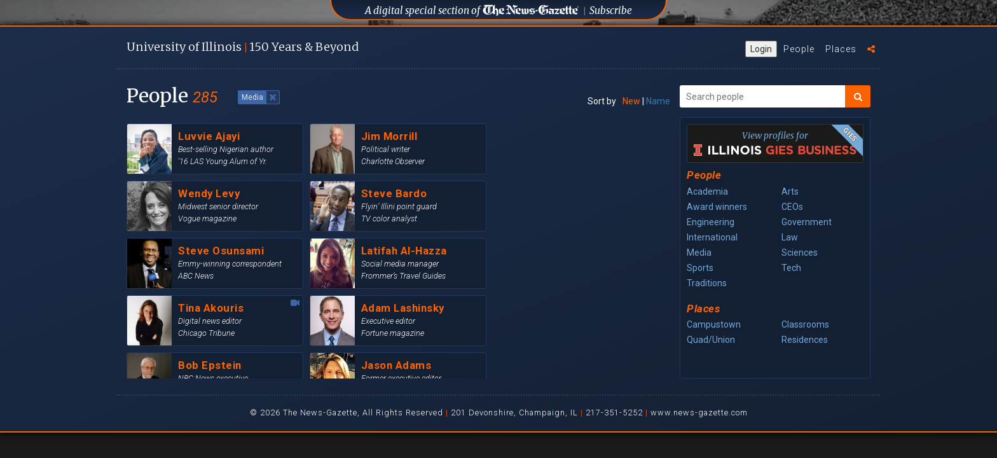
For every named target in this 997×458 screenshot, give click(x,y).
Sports (700, 268)
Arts (790, 191)
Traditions (707, 283)
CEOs (792, 207)
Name (658, 101)
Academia (707, 191)
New (631, 101)
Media (699, 252)
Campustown (714, 324)
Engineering (710, 222)
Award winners (717, 207)
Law (789, 237)
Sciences (799, 252)
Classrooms (805, 324)
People (799, 49)
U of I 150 (243, 46)
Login (761, 49)
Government (806, 222)
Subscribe (610, 10)
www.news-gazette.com (699, 412)
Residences (804, 340)
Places (840, 49)
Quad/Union (711, 340)
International (712, 237)
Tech (791, 268)
